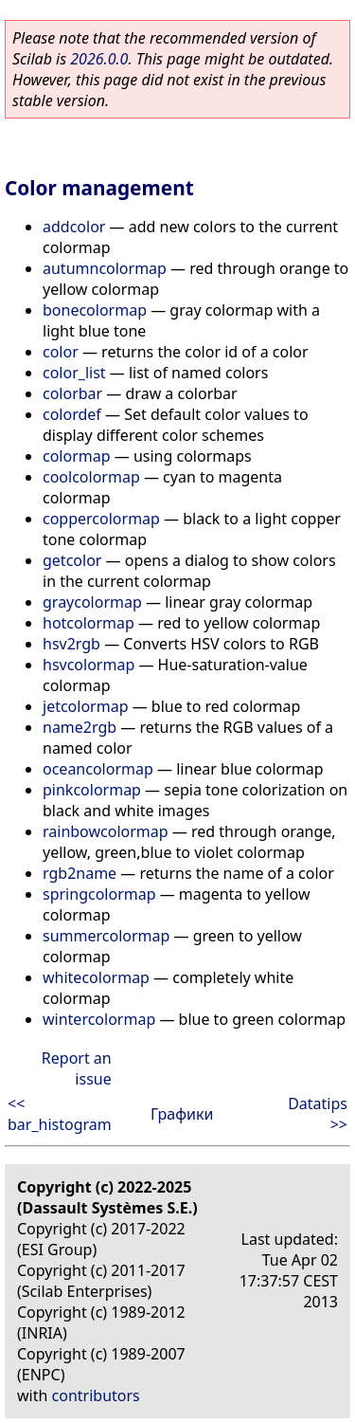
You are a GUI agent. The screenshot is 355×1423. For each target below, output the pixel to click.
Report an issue (77, 1068)
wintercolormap (99, 1019)
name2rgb (79, 727)
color (61, 351)
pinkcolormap (92, 789)
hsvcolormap (88, 664)
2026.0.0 (99, 58)
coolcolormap (91, 476)
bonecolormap (95, 310)
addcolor (74, 226)
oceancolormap (98, 768)
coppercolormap (101, 518)
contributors (96, 1395)
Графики (182, 1114)
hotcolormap (88, 622)
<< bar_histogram (60, 1114)
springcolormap (99, 894)
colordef (72, 414)
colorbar (72, 393)
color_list (74, 372)
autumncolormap (105, 268)
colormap (77, 456)
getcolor (72, 560)
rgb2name (79, 873)
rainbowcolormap (106, 831)
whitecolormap (96, 977)
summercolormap (106, 935)
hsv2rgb (71, 643)
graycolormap (92, 602)
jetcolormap (85, 706)
